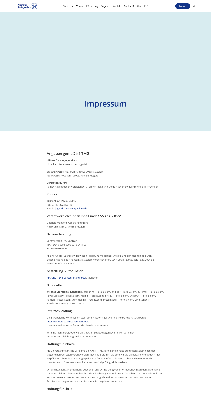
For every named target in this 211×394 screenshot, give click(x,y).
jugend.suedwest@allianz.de (71, 208)
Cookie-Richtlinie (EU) (136, 6)
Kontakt (117, 6)
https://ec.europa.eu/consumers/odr (67, 321)
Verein (80, 6)
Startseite (68, 6)
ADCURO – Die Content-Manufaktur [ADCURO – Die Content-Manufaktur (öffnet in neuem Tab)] (66, 277)
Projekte (105, 6)
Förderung (92, 6)
